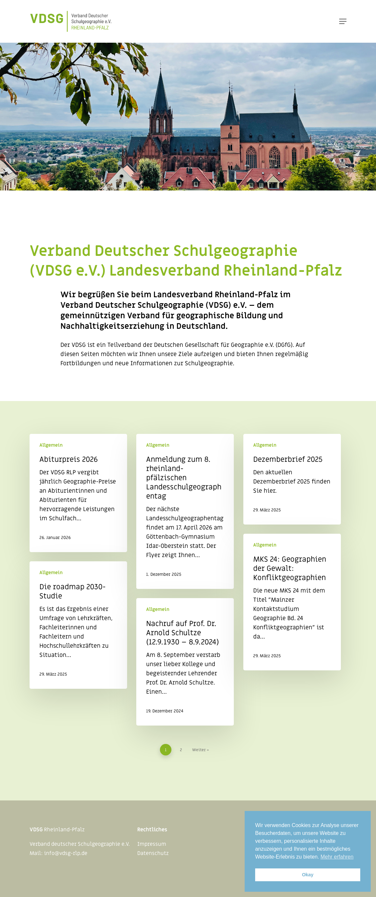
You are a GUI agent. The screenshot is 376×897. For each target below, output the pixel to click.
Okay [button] (307, 874)
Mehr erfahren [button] (337, 857)
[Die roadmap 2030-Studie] (78, 625)
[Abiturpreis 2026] (78, 493)
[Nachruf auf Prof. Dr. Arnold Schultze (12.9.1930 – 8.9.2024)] (185, 662)
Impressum (151, 844)
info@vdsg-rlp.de (65, 853)
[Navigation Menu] (342, 21)
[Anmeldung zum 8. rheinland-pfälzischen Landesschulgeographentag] (185, 511)
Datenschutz (153, 853)
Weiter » (200, 749)
